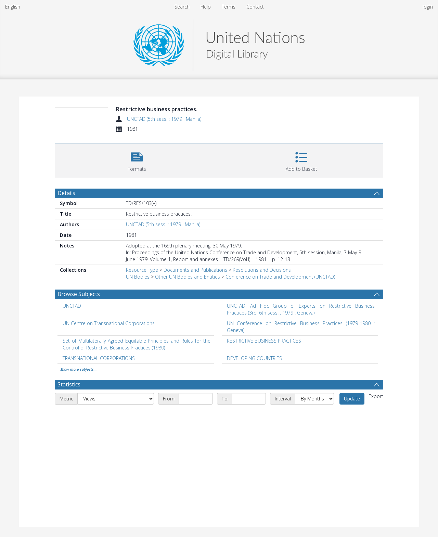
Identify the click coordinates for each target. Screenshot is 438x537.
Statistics (68, 384)
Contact (255, 6)
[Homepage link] (219, 43)
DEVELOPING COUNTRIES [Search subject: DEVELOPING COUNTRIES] (254, 358)
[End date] (249, 399)
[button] (137, 159)
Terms (228, 6)
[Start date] (196, 399)
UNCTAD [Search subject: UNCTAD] (72, 306)
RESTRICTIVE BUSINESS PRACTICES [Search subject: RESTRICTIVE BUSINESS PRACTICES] (264, 340)
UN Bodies (138, 276)
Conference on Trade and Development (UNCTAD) (280, 276)
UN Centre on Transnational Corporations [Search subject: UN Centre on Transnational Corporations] (109, 323)
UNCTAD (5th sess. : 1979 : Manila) (164, 119)
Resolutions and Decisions (262, 270)
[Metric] (115, 399)
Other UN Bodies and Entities (187, 276)
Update (352, 398)
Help (206, 6)
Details (66, 193)
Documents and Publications (195, 270)
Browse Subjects (78, 294)
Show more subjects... (78, 369)
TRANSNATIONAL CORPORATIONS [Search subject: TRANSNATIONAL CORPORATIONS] (99, 358)
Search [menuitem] (182, 6)
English (12, 6)
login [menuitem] (428, 6)
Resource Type (142, 270)
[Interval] (314, 399)
